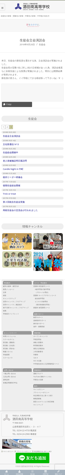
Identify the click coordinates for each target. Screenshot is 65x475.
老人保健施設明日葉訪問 (15, 160)
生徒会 (42, 44)
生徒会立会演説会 (11, 135)
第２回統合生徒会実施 (14, 201)
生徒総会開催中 (10, 152)
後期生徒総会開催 (11, 185)
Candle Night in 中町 (13, 169)
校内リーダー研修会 (12, 177)
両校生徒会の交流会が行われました (20, 210)
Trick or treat (9, 193)
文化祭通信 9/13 (11, 144)
